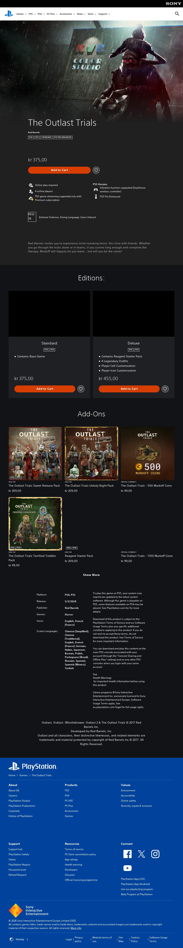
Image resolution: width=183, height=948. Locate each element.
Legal (69, 939)
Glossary (70, 875)
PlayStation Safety (19, 854)
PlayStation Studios (19, 800)
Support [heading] (14, 844)
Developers (71, 869)
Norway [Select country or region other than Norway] (19, 939)
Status (12, 859)
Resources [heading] (72, 844)
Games (20, 14)
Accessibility (128, 795)
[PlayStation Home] (9, 13)
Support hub (15, 849)
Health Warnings (102, 678)
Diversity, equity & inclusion (136, 806)
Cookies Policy (135, 939)
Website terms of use (102, 939)
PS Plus (51, 14)
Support (102, 14)
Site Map (121, 939)
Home (12, 775)
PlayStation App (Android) (135, 884)
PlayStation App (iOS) (133, 879)
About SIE (14, 790)
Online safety (128, 800)
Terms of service (74, 849)
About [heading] (13, 785)
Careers (13, 795)
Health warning (73, 864)
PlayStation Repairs (19, 864)
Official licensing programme (81, 880)
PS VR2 (69, 800)
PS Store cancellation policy (80, 854)
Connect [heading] (126, 844)
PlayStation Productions (22, 806)
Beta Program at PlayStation (136, 894)
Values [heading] (125, 785)
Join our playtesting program (137, 889)
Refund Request (17, 875)
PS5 (31, 14)
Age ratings (71, 859)
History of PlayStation (21, 816)
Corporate (14, 811)
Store (90, 14)
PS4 (40, 14)
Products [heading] (71, 785)
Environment (128, 790)
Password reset (17, 869)
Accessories (66, 14)
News (80, 14)
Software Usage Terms (158, 939)
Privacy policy (79, 939)
